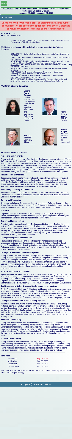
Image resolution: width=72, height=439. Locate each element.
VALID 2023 (15, 65)
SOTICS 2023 (16, 72)
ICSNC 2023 (15, 57)
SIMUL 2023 (15, 68)
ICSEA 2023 (15, 54)
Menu (4, 3)
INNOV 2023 (15, 75)
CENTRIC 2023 (16, 61)
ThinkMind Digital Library (31, 42)
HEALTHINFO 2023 (18, 79)
